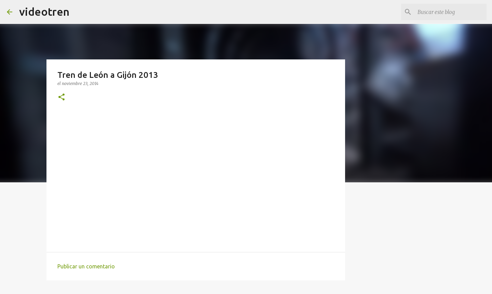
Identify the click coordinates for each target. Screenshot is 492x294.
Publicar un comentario (86, 266)
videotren (44, 11)
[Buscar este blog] (451, 12)
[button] (61, 97)
